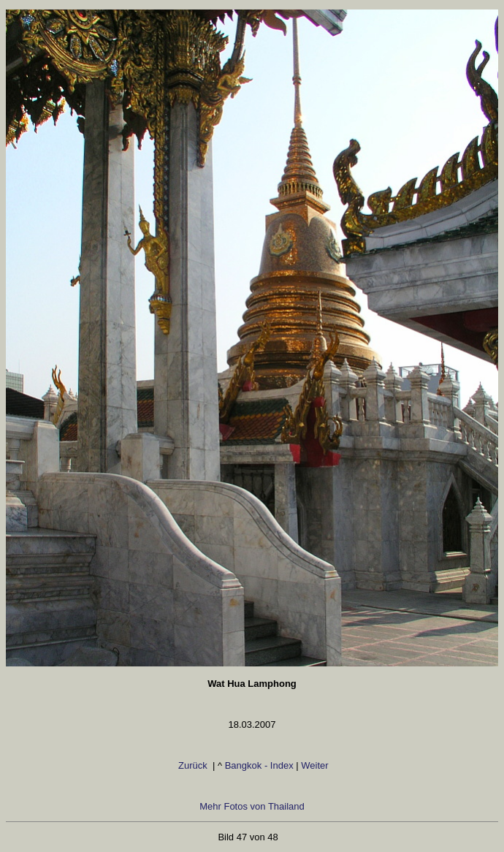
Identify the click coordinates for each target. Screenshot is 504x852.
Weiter (314, 765)
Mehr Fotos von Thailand (252, 806)
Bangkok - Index (259, 765)
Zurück (192, 765)
